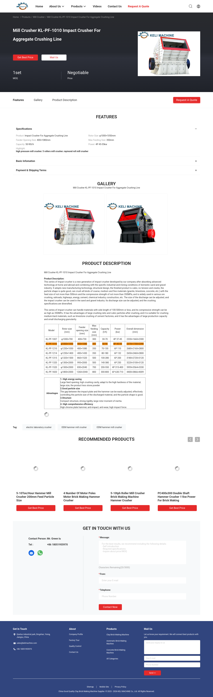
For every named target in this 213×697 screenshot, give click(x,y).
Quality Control (75, 646)
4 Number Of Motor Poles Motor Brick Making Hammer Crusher (82, 496)
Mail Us (54, 57)
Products (26, 17)
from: (103, 574)
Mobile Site (104, 687)
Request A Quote (186, 99)
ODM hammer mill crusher (109, 427)
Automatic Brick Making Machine (116, 642)
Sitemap (90, 687)
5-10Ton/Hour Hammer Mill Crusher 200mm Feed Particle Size (35, 496)
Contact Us (73, 652)
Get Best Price (25, 57)
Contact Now (110, 607)
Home (16, 17)
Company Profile (76, 634)
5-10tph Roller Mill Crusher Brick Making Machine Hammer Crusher (128, 496)
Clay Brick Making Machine (118, 635)
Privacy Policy (120, 687)
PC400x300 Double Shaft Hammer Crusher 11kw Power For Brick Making (177, 496)
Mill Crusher (39, 17)
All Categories (112, 659)
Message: (105, 537)
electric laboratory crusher (38, 427)
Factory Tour (74, 640)
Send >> (152, 673)
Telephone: (105, 590)
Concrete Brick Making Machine (116, 651)
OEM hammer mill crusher (74, 427)
